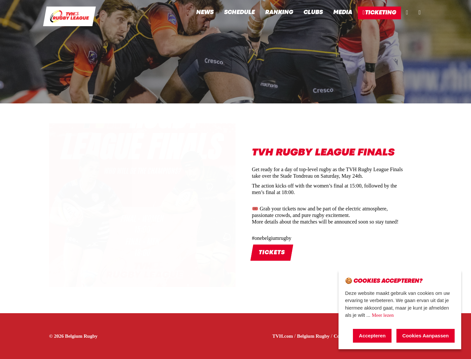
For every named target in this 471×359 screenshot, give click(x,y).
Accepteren (372, 335)
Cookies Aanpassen (425, 335)
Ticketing (379, 12)
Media (342, 12)
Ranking (279, 12)
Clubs (313, 12)
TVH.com (282, 336)
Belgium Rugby (313, 336)
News (205, 12)
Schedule (239, 12)
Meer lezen (383, 315)
